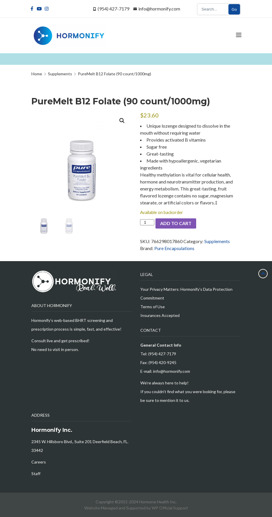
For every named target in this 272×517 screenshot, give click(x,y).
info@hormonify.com (159, 8)
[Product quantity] (147, 222)
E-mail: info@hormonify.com (165, 371)
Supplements (217, 241)
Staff (35, 473)
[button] (122, 120)
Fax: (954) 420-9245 (158, 362)
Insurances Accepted (160, 315)
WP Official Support (170, 507)
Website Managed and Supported (115, 507)
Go (234, 9)
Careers (38, 461)
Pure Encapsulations (174, 248)
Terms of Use (152, 306)
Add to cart (176, 223)
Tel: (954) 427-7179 (158, 353)
